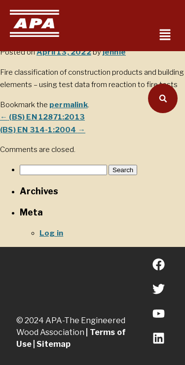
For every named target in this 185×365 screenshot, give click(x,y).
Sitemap (54, 344)
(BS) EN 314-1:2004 (42, 129)
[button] (165, 35)
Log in (51, 233)
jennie (114, 52)
